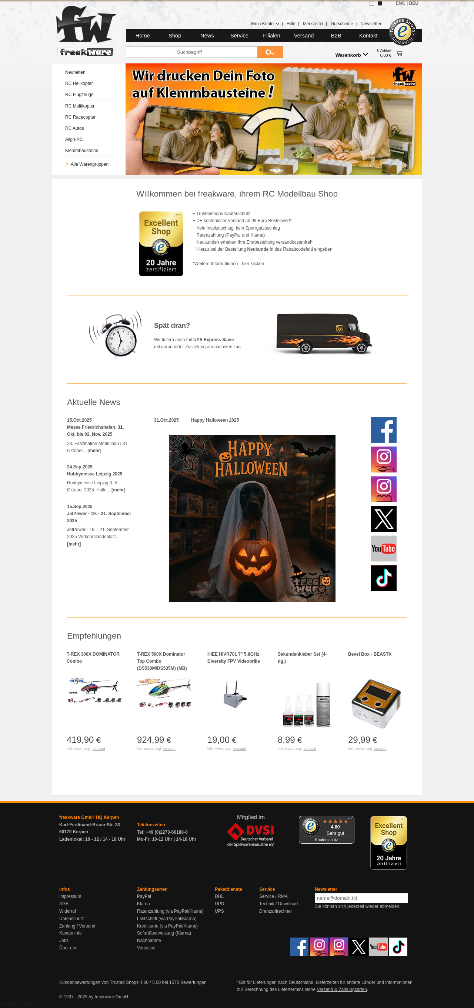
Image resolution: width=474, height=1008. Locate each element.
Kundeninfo (70, 933)
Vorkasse (146, 948)
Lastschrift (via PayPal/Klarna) (167, 918)
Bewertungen (193, 982)
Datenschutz (71, 918)
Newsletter (370, 23)
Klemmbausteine (81, 150)
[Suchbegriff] (191, 52)
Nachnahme (149, 940)
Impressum (70, 896)
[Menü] (350, 820)
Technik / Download (278, 903)
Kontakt (368, 36)
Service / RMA (273, 896)
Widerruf (67, 911)
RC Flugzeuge (79, 94)
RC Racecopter (80, 117)
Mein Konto (265, 23)
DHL (219, 896)
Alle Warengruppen (87, 164)
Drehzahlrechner (275, 911)
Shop (174, 36)
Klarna (143, 903)
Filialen (271, 36)
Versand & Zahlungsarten (342, 989)
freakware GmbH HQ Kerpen (89, 817)
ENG (400, 3)
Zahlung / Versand (77, 926)
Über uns (68, 948)
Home (143, 36)
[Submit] (270, 52)
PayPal (144, 896)
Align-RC (74, 139)
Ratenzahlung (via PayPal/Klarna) (170, 911)
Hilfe (291, 23)
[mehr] (94, 450)
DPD (219, 903)
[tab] (261, 170)
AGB (64, 903)
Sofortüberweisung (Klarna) (164, 933)
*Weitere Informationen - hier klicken (228, 263)
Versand (304, 36)
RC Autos (74, 128)
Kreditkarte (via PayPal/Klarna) (167, 926)
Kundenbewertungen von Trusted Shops (98, 982)
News (207, 36)
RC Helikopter (79, 83)
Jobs (64, 940)
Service (239, 36)
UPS (219, 911)
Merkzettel (313, 23)
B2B (336, 36)
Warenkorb (352, 55)
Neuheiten (75, 72)
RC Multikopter (79, 106)
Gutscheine (342, 23)
